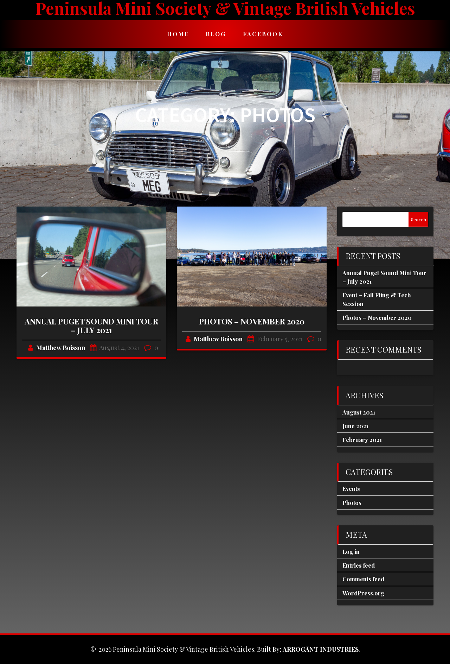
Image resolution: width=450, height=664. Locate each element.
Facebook (263, 34)
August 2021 (358, 412)
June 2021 (355, 426)
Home (178, 34)
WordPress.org (363, 593)
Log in (351, 551)
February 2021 (362, 439)
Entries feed (358, 565)
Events (351, 488)
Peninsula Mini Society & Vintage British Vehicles (225, 8)
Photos (351, 502)
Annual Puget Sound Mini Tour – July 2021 (91, 325)
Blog (216, 34)
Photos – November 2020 (251, 321)
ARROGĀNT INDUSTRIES (321, 649)
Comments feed (363, 579)
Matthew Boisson (60, 347)
